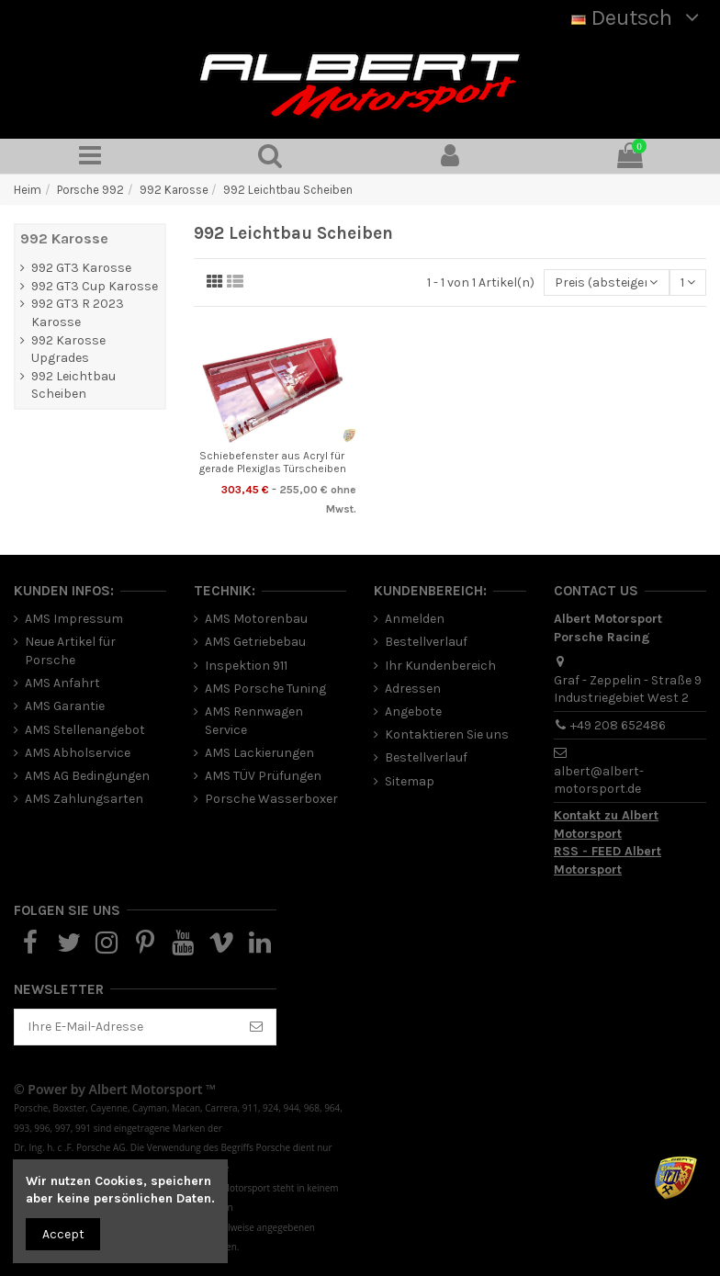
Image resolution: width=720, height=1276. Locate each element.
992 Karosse (64, 238)
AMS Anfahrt (62, 683)
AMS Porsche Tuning (265, 688)
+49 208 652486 (618, 725)
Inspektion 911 (246, 665)
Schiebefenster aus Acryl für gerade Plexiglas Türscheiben (272, 462)
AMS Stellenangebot (85, 730)
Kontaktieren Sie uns (447, 734)
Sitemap (409, 781)
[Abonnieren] (256, 1027)
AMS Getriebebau (255, 641)
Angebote (413, 711)
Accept (63, 1234)
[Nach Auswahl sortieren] (606, 282)
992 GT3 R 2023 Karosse (77, 313)
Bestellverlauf (426, 641)
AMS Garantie (65, 706)
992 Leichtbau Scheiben (73, 385)
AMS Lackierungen (259, 753)
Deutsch (638, 17)
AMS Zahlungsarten (84, 799)
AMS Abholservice (77, 753)
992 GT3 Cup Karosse (94, 286)
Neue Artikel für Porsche (70, 651)
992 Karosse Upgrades (68, 350)
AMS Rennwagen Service (254, 721)
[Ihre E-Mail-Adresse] (126, 1027)
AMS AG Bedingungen (87, 776)
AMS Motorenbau (256, 619)
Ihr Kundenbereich (440, 665)
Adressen (413, 688)
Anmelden (414, 619)
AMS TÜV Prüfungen (263, 776)
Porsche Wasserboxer (271, 799)
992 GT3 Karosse (81, 268)
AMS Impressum (74, 619)
